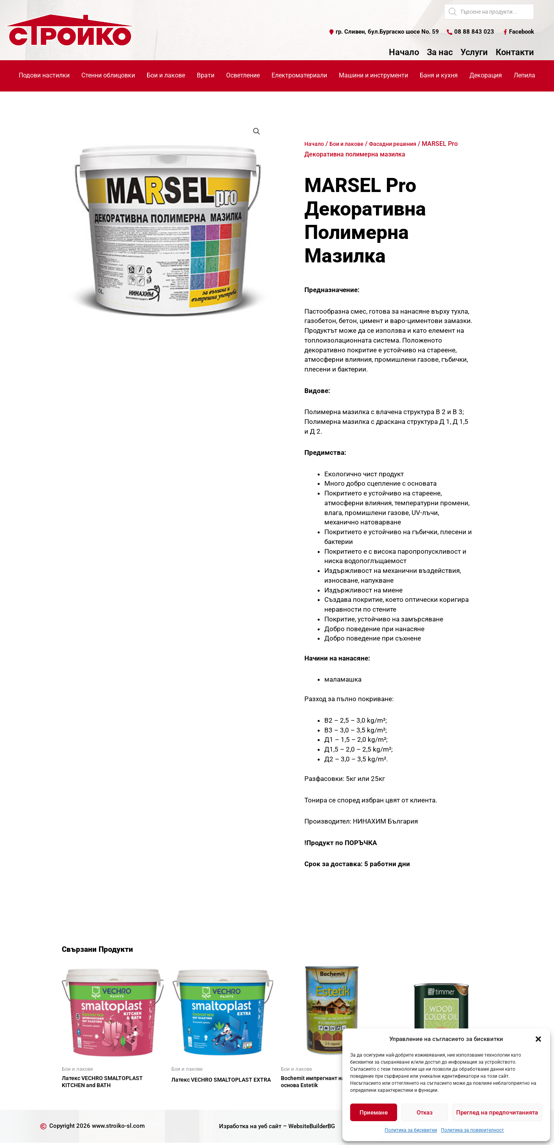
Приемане (374, 1112)
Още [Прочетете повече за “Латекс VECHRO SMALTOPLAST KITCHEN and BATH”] (77, 1100)
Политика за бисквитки (411, 1130)
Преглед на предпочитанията (497, 1112)
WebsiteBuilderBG (313, 1128)
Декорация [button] (485, 75)
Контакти (515, 53)
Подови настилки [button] (44, 75)
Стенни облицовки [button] (108, 75)
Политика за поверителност (472, 1130)
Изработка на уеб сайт (247, 1128)
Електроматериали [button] (299, 75)
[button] (538, 1039)
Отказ (425, 1112)
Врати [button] (205, 75)
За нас (440, 53)
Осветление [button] (243, 75)
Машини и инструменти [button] (373, 75)
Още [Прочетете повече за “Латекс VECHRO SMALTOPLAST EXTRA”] (187, 1100)
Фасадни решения (403, 144)
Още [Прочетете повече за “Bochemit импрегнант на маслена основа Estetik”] (296, 1100)
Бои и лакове (351, 144)
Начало (404, 53)
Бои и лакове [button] (166, 75)
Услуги (474, 53)
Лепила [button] (524, 75)
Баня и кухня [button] (439, 75)
